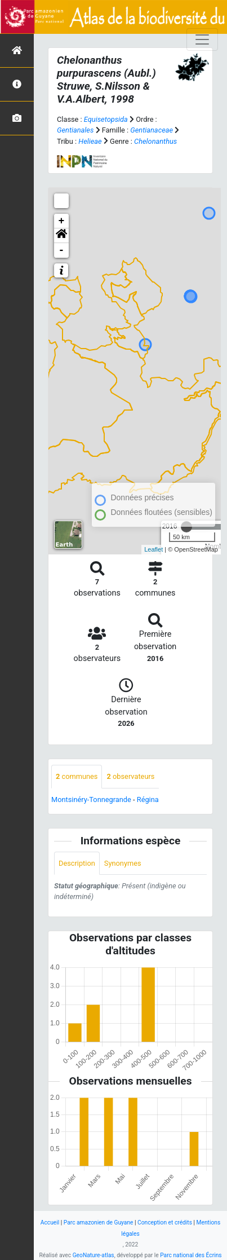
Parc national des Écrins (190, 1255)
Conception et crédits (164, 1222)
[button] (61, 235)
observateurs (130, 776)
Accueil (50, 1222)
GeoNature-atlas (93, 1255)
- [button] (62, 250)
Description (77, 863)
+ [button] (62, 221)
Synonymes (122, 863)
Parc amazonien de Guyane (98, 1222)
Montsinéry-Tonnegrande (91, 799)
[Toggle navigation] (202, 39)
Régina (148, 799)
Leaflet (153, 549)
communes (76, 776)
